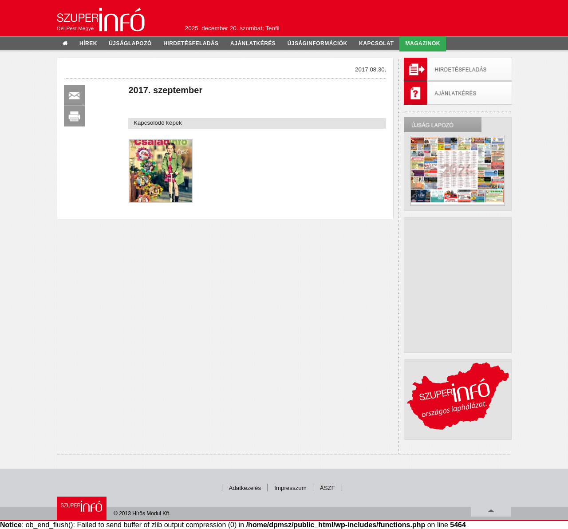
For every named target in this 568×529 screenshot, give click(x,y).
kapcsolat (376, 43)
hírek (88, 43)
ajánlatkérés (253, 43)
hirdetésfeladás (191, 43)
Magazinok (423, 43)
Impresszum (290, 488)
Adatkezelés (245, 488)
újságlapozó (130, 43)
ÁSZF (327, 488)
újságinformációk (317, 43)
